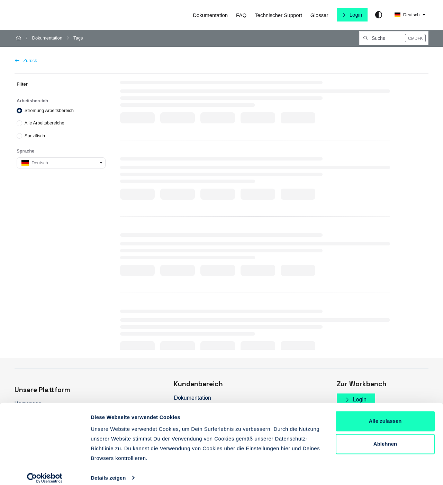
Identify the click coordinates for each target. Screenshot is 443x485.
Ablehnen (385, 437)
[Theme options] (378, 14)
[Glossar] (319, 15)
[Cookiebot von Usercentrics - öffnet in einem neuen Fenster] (45, 471)
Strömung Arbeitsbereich (48, 110)
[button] (394, 38)
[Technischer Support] (278, 15)
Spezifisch (34, 135)
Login (355, 15)
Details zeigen (108, 471)
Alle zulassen (385, 415)
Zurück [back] (26, 60)
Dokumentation (47, 38)
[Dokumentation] (210, 15)
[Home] (18, 38)
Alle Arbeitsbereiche (44, 122)
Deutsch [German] (406, 14)
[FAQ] (241, 15)
